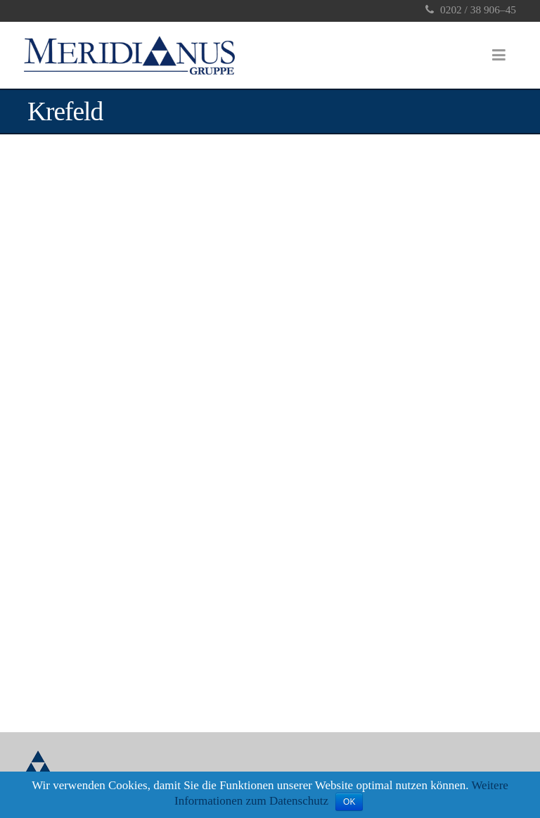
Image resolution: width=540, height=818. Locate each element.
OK (349, 802)
